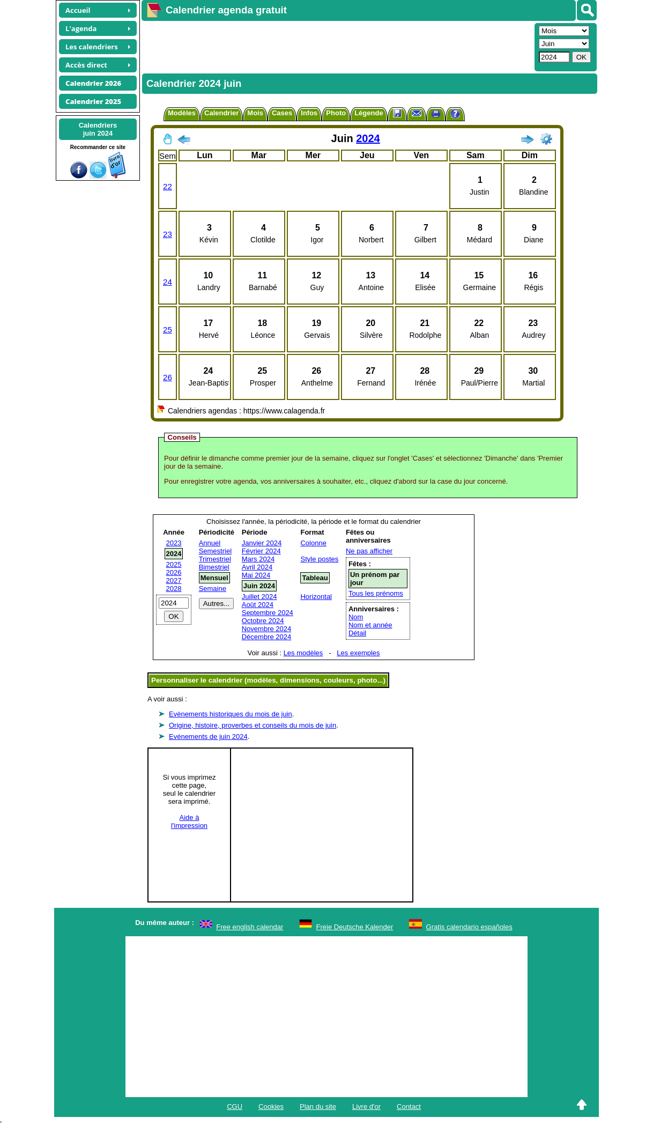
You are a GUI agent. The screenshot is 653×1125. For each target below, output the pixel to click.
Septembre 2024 (267, 613)
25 (167, 329)
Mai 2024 (256, 575)
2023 (174, 543)
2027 (174, 580)
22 (167, 186)
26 (167, 377)
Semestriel (215, 551)
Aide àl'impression (189, 821)
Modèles (182, 113)
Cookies (271, 1106)
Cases (282, 113)
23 (167, 234)
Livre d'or (366, 1106)
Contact (409, 1106)
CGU (234, 1106)
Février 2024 (261, 551)
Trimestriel (215, 559)
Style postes (319, 559)
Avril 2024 (257, 567)
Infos (309, 113)
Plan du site (318, 1106)
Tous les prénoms (375, 593)
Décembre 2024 (267, 637)
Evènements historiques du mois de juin (230, 714)
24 (167, 281)
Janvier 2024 (261, 543)
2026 (174, 572)
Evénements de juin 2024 (208, 736)
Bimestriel (214, 567)
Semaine (212, 588)
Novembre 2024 (267, 629)
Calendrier (221, 113)
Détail (357, 633)
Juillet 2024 (259, 597)
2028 (174, 588)
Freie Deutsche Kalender (355, 927)
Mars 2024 (258, 559)
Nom (355, 617)
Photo (336, 113)
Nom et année (370, 625)
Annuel (209, 543)
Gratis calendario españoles (469, 927)
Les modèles (303, 653)
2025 (174, 564)
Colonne (313, 543)
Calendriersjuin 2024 (98, 129)
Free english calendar (249, 927)
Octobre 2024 (263, 621)
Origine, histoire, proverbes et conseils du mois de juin (252, 725)
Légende (368, 113)
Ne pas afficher (369, 551)
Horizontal (316, 597)
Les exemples (358, 653)
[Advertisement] (337, 46)
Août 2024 (257, 605)
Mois (255, 113)
